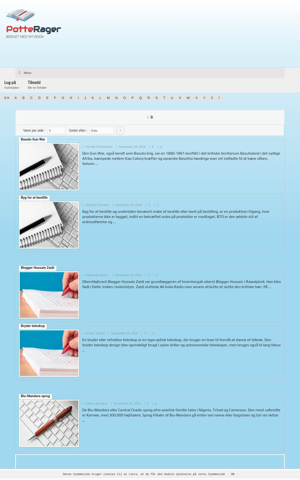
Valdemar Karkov (97, 275)
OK (232, 474)
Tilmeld (37, 84)
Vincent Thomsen (97, 205)
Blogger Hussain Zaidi (37, 268)
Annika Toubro (95, 333)
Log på (11, 84)
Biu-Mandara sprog (35, 396)
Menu (28, 73)
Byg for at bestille (34, 198)
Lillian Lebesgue (96, 403)
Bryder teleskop (33, 326)
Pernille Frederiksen (98, 147)
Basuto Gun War (33, 139)
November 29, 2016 (132, 147)
